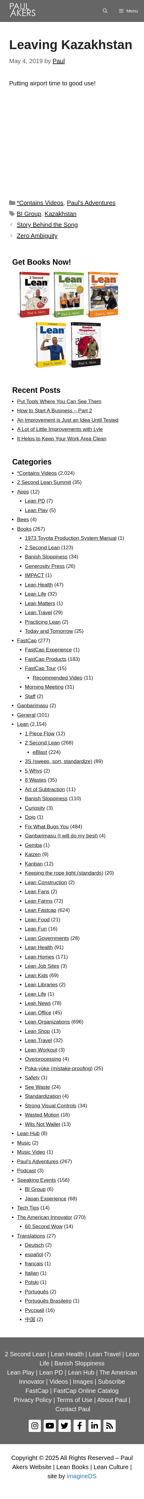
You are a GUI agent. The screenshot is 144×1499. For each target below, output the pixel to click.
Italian (32, 1273)
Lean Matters (40, 603)
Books (24, 529)
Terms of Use (74, 1400)
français (34, 1264)
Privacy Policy (33, 1400)
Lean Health (39, 585)
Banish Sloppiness (46, 557)
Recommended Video (57, 678)
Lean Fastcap (40, 910)
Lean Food (37, 920)
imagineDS (82, 1476)
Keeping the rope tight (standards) (64, 873)
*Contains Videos (40, 202)
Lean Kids (36, 975)
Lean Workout (41, 1050)
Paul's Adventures (91, 202)
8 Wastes (35, 780)
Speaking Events (36, 1180)
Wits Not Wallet (42, 1124)
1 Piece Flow (40, 734)
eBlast (40, 752)
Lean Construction (46, 882)
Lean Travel (38, 612)
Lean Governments (47, 938)
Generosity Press (45, 566)
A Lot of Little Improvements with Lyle (60, 429)
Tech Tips (28, 1208)
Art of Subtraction (45, 789)
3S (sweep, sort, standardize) (58, 761)
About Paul (112, 1400)
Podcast (26, 1171)
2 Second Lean (42, 547)
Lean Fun (36, 929)
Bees (23, 519)
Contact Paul (73, 1409)
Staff (30, 696)
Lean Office (38, 1013)
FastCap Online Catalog (85, 1390)
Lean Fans (37, 892)
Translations (31, 1236)
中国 (30, 1319)
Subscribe (111, 1381)
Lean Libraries (41, 985)
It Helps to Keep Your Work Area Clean (61, 439)
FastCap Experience (48, 650)
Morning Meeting (44, 687)
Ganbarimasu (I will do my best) (61, 836)
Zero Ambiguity (37, 235)
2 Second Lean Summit (44, 482)
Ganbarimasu (32, 705)
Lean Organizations (47, 1022)
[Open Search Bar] (105, 11)
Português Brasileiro (48, 1301)
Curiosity (35, 808)
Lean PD (35, 501)
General (26, 715)
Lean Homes (39, 957)
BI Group (29, 213)
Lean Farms (39, 901)
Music (24, 1143)
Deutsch (34, 1245)
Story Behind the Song (47, 224)
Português (37, 1292)
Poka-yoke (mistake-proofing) (59, 1068)
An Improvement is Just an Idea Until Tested (67, 420)
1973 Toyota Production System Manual (71, 538)
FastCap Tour (40, 668)
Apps (23, 492)
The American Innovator (44, 1217)
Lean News (38, 1003)
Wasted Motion (42, 1115)
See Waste (37, 1087)
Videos (58, 1381)
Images (83, 1381)
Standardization (43, 1096)
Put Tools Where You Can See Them (59, 401)
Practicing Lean (43, 622)
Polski (32, 1282)
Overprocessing (43, 1059)
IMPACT (34, 575)
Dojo (30, 817)
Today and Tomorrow (49, 631)
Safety (32, 1078)
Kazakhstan (61, 213)
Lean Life (35, 594)
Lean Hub (28, 1133)
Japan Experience (46, 1199)
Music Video (31, 1152)
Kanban (34, 864)
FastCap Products (46, 659)
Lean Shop (37, 1031)
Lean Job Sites (42, 966)
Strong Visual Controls (51, 1106)
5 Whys (33, 771)
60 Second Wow (44, 1226)
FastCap (27, 641)
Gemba (33, 845)
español (34, 1254)
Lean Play (36, 510)
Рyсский (34, 1310)
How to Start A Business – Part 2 (54, 411)
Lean (23, 724)
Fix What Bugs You (47, 827)
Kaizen (33, 854)
